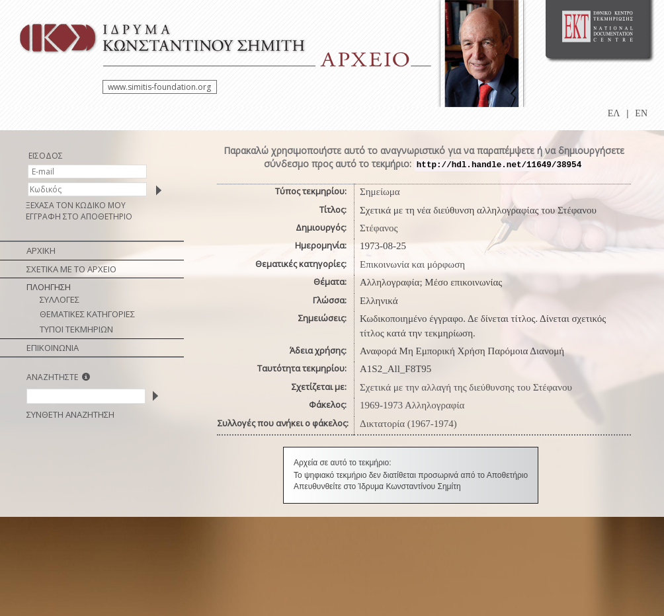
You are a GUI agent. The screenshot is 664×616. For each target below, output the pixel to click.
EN (641, 113)
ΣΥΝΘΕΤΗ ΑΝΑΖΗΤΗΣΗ (70, 414)
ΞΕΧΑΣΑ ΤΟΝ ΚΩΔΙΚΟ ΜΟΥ (76, 205)
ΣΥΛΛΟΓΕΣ (59, 299)
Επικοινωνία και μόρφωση (412, 264)
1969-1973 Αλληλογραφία (412, 405)
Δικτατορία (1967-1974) (408, 423)
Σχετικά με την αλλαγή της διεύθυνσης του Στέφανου (466, 387)
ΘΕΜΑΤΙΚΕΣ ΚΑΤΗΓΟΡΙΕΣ (87, 314)
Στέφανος (379, 228)
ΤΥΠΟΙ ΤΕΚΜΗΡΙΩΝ (76, 329)
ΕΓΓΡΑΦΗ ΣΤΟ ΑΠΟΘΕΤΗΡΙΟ (79, 216)
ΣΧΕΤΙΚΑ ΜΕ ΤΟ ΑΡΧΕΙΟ (71, 269)
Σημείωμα (380, 191)
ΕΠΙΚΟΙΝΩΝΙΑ (52, 348)
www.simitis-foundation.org (159, 87)
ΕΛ (614, 113)
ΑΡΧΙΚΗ (41, 250)
